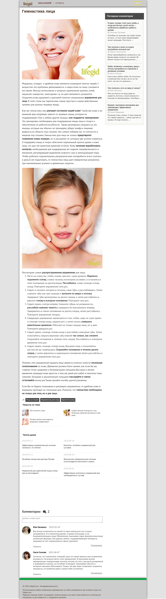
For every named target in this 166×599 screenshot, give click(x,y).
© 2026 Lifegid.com (30, 586)
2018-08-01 (69, 469)
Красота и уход (68, 400)
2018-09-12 (27, 441)
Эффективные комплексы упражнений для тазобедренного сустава (82, 474)
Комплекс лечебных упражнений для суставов (79, 447)
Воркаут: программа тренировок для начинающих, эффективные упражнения (123, 107)
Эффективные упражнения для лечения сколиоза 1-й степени (39, 447)
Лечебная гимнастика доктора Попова (38, 459)
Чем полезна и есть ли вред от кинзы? (124, 88)
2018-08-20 (69, 441)
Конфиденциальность (49, 586)
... (132, 40)
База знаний (44, 3)
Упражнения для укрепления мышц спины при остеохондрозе (40, 472)
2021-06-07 (54, 552)
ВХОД (137, 3)
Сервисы (59, 3)
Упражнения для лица (50, 400)
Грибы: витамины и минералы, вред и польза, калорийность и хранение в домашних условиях (123, 69)
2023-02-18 (54, 527)
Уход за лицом (32, 400)
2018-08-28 (27, 466)
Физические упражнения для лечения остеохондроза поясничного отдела (80, 460)
